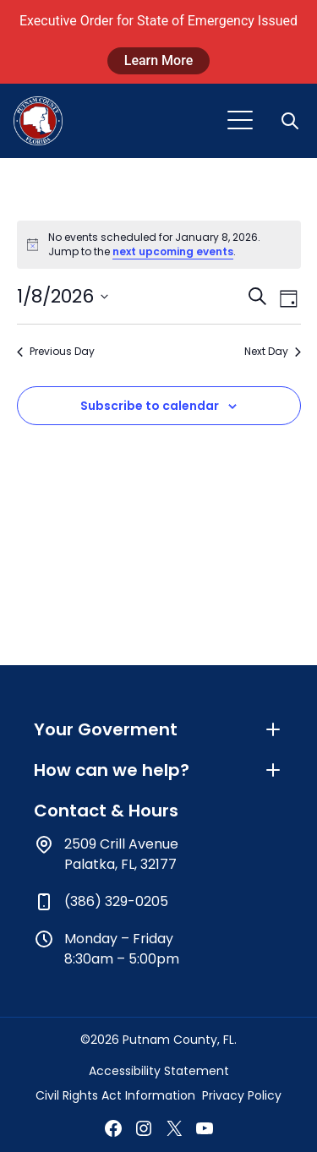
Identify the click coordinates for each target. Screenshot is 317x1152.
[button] (291, 121)
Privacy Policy (241, 1095)
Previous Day (56, 351)
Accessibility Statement (159, 1070)
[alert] (159, 245)
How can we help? (158, 770)
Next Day (272, 351)
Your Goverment (158, 729)
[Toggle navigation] (240, 121)
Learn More (159, 60)
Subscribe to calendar (149, 405)
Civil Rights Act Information (115, 1095)
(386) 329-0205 (116, 901)
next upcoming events (172, 251)
